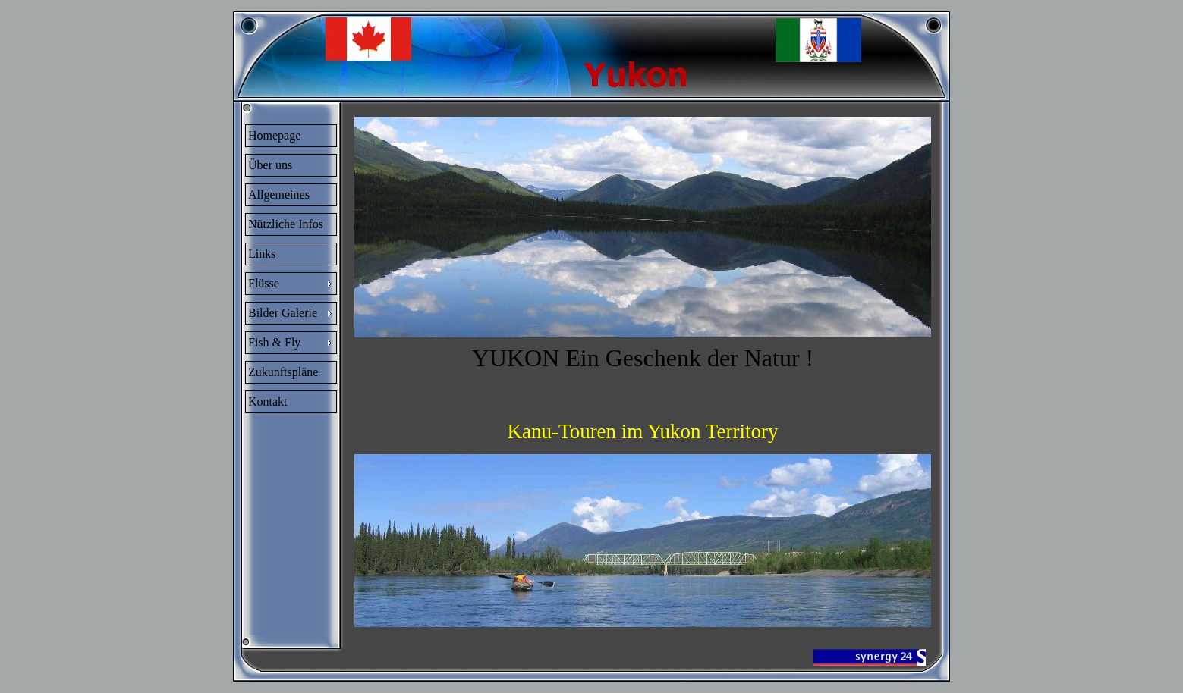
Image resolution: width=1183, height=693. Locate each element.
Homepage (274, 135)
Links (261, 253)
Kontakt (268, 401)
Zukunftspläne (283, 371)
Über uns (270, 164)
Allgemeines (279, 194)
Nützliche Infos (285, 224)
